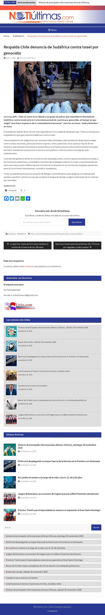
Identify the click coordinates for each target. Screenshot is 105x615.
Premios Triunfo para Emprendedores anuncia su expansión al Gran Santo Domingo (59, 510)
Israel (72, 234)
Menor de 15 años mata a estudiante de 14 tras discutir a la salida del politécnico (52, 400)
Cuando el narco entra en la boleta (32, 385)
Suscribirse (77, 222)
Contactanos (52, 611)
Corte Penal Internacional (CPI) (47, 234)
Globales (11, 234)
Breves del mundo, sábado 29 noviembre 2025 (37, 342)
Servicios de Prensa (28, 58)
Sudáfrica (79, 234)
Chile (32, 234)
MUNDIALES (21, 234)
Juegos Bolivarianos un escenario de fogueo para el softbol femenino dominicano (52, 415)
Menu (52, 30)
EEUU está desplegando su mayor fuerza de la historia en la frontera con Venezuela (53, 356)
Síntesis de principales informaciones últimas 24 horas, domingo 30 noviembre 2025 (57, 446)
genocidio (65, 234)
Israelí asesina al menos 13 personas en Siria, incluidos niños (44, 371)
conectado (29, 266)
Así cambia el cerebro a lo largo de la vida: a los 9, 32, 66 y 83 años (50, 477)
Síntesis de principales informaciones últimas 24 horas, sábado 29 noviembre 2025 (53, 327)
